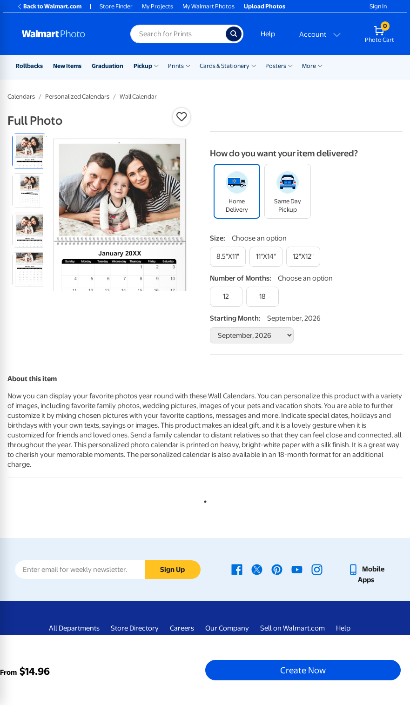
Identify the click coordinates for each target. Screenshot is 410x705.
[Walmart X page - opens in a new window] (256, 569)
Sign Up (172, 569)
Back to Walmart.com (49, 6)
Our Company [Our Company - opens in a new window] (227, 628)
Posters (275, 65)
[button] (181, 117)
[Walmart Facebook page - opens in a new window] (236, 569)
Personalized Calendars (77, 96)
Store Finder (116, 6)
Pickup (143, 65)
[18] (262, 297)
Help (268, 34)
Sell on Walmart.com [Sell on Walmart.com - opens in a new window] (292, 628)
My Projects (157, 6)
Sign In (378, 6)
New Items (67, 65)
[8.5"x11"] (228, 257)
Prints (176, 65)
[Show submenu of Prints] (188, 65)
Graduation (107, 65)
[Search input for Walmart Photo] (178, 34)
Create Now (303, 670)
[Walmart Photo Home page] (66, 34)
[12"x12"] (303, 257)
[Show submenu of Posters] (290, 65)
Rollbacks (29, 65)
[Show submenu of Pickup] (156, 65)
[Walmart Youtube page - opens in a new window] (296, 569)
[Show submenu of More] (320, 65)
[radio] (29, 151)
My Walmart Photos (208, 6)
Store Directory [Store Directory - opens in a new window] (135, 628)
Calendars (21, 96)
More (309, 65)
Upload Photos (264, 6)
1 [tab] (203, 499)
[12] (226, 297)
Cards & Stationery (224, 65)
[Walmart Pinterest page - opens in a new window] (276, 569)
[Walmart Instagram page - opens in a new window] (317, 569)
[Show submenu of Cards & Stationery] (253, 65)
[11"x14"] (265, 257)
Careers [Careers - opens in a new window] (182, 628)
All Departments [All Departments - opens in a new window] (74, 628)
